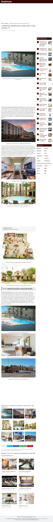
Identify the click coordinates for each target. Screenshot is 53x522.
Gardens (38, 160)
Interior (46, 165)
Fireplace (46, 155)
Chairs (45, 153)
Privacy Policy (23, 516)
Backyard (39, 148)
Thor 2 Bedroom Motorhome (25, 471)
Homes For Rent (40, 163)
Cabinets (39, 153)
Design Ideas (39, 155)
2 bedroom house (17, 449)
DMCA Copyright (29, 516)
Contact (34, 516)
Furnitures (46, 158)
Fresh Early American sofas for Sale (43, 124)
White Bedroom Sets (23, 505)
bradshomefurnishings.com (6, 292)
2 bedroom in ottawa (24, 449)
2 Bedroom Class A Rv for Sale (8, 488)
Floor (38, 158)
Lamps (38, 168)
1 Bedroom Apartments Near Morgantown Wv (43, 59)
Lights (45, 168)
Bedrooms (4, 30)
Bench (45, 150)
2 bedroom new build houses (16, 450)
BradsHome (6, 1)
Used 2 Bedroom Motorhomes (25, 488)
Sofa (45, 173)
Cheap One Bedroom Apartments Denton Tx (11, 471)
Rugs (45, 170)
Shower (38, 173)
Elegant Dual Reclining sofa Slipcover (43, 65)
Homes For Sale (47, 163)
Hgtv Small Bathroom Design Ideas (43, 95)
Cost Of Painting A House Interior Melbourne (43, 130)
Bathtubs (46, 148)
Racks (38, 170)
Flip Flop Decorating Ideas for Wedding (43, 135)
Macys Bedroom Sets (6, 505)
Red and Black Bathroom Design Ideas (43, 100)
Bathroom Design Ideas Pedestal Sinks (43, 89)
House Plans (39, 165)
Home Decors (47, 160)
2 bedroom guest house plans (8, 449)
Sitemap (18, 516)
